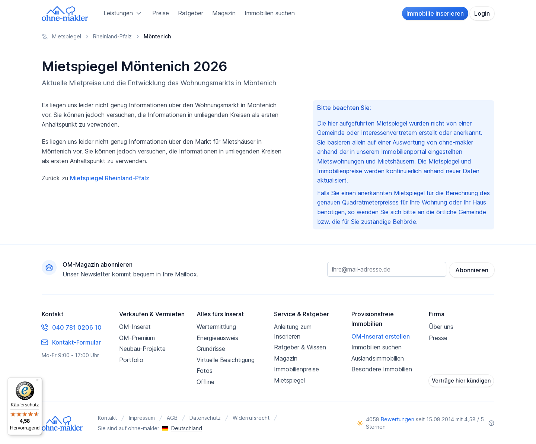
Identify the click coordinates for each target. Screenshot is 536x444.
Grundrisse (211, 348)
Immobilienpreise (296, 369)
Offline (205, 382)
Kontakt (107, 418)
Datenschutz (205, 418)
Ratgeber (190, 13)
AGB (172, 418)
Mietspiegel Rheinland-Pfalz (109, 178)
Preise (160, 13)
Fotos (205, 370)
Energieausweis (217, 338)
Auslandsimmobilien (377, 358)
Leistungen (123, 13)
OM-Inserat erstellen (380, 336)
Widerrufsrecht (251, 418)
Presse (438, 338)
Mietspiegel (289, 380)
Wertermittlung (216, 326)
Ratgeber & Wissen (300, 347)
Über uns (441, 326)
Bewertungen (397, 419)
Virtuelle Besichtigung (226, 360)
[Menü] (37, 381)
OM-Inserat (135, 326)
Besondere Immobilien (381, 369)
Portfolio (131, 360)
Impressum (142, 418)
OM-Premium (137, 338)
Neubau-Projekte (142, 348)
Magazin (224, 13)
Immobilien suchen (270, 13)
